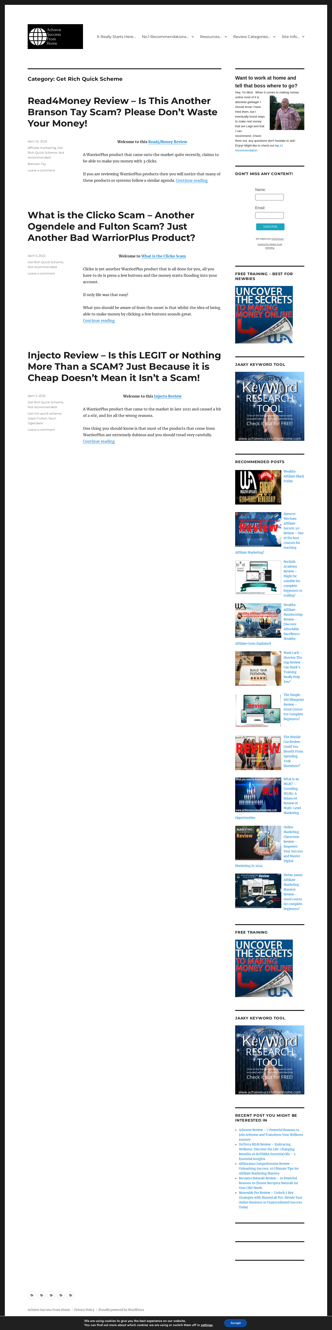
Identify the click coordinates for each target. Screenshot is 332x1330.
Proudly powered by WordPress (121, 1310)
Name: (260, 190)
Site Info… (290, 37)
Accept (236, 1323)
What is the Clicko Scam (163, 256)
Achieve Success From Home (49, 1310)
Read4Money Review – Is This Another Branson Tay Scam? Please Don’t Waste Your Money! (122, 112)
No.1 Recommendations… (165, 37)
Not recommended (42, 267)
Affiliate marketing (42, 148)
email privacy (278, 239)
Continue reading (192, 180)
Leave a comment (41, 170)
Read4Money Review (167, 141)
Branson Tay (37, 164)
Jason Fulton (37, 418)
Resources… (211, 37)
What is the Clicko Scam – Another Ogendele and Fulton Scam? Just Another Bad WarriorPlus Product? (112, 226)
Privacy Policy (84, 1310)
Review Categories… (251, 37)
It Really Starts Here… (116, 37)
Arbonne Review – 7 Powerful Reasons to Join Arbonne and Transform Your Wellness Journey (271, 1135)
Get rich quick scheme (44, 413)
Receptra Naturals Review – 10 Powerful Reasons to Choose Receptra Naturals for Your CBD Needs (268, 1183)
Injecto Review (167, 396)
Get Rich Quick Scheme (45, 262)
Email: (260, 208)
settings (206, 1325)
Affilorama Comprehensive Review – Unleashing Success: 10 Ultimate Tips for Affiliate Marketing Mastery (269, 1168)
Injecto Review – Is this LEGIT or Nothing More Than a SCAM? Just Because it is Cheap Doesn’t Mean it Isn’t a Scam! (124, 366)
